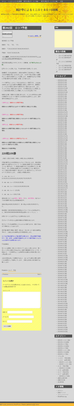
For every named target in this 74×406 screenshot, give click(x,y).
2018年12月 (61, 255)
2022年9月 (61, 166)
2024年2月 (61, 132)
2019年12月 (61, 231)
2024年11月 (61, 114)
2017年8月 (61, 287)
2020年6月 (61, 220)
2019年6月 (61, 243)
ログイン (60, 390)
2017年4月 (61, 295)
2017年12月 (61, 279)
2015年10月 (61, 331)
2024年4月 (61, 128)
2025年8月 (61, 96)
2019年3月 (61, 249)
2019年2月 (61, 251)
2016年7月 (61, 313)
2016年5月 (61, 317)
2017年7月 (61, 289)
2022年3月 (61, 178)
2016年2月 (61, 323)
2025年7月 (61, 98)
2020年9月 (61, 214)
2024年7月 (61, 122)
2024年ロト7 (61, 354)
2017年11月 (61, 281)
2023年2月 (61, 156)
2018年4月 (61, 271)
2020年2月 (61, 228)
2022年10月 (61, 164)
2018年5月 (61, 269)
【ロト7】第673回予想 (65, 67)
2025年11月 (61, 90)
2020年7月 (61, 218)
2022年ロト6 (61, 346)
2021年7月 (61, 194)
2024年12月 (61, 112)
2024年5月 (61, 126)
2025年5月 (61, 102)
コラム (60, 356)
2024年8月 (61, 120)
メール (5, 317)
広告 (61, 1)
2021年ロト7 (61, 344)
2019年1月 (61, 253)
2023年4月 (61, 152)
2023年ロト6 (63, 368)
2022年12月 (61, 160)
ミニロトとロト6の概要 (15, 1)
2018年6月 (61, 267)
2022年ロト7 (61, 348)
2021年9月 (61, 190)
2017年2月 (61, 299)
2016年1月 (61, 325)
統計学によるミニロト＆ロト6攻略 (37, 9)
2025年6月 (61, 100)
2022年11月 (61, 162)
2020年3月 (61, 226)
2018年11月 (61, 257)
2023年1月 (61, 158)
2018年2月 (61, 275)
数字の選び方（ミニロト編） (49, 1)
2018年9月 (61, 261)
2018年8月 (61, 263)
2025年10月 (61, 92)
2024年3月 (61, 130)
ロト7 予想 (12, 270)
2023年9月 (61, 142)
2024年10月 (61, 116)
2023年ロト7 (63, 376)
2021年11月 (61, 186)
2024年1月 (61, 134)
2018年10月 (61, 259)
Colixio (37, 404)
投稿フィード (62, 392)
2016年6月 (61, 315)
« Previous (5, 274)
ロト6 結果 (61, 370)
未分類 (60, 382)
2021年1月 (61, 206)
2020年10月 (61, 212)
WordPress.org (62, 396)
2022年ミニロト (64, 362)
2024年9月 (61, 118)
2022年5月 (61, 174)
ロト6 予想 (61, 366)
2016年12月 (61, 303)
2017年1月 (61, 301)
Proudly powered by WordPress (10, 404)
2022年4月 (61, 176)
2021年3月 (61, 202)
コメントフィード (63, 394)
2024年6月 (61, 124)
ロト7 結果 (61, 374)
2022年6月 (61, 172)
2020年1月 (61, 230)
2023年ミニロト (64, 364)
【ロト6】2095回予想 (64, 65)
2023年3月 (61, 154)
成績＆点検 (61, 378)
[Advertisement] (64, 39)
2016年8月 (61, 311)
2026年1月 (61, 86)
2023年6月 (61, 148)
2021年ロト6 (61, 342)
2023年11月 (61, 138)
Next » (39, 274)
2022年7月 (61, 170)
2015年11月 (61, 329)
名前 (5, 312)
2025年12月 (61, 88)
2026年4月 (61, 80)
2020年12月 (61, 208)
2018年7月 (61, 265)
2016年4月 (61, 319)
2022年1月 (61, 182)
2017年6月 (61, 291)
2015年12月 (61, 327)
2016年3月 (61, 321)
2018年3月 (61, 273)
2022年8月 (61, 168)
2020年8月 (61, 216)
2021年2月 (61, 204)
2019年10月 (61, 235)
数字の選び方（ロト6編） (31, 1)
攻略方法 (60, 380)
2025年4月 (61, 104)
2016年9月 (61, 309)
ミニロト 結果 (62, 360)
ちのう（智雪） (34, 36)
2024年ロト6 (61, 352)
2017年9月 (61, 285)
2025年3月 (61, 106)
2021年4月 (61, 200)
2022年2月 (61, 180)
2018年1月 (61, 277)
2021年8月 (61, 192)
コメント (6, 290)
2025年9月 (61, 94)
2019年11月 (61, 233)
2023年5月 (61, 150)
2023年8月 (61, 144)
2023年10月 (61, 140)
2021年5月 (61, 198)
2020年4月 (61, 224)
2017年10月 (61, 283)
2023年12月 (61, 136)
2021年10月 (61, 188)
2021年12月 (61, 184)
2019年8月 (61, 239)
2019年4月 (61, 247)
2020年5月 (61, 222)
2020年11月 (61, 210)
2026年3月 (61, 82)
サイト (5, 321)
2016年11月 (61, 305)
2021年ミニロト (62, 340)
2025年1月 (61, 110)
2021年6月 (61, 196)
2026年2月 (61, 84)
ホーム (4, 1)
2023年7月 (61, 146)
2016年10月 (61, 307)
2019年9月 (61, 237)
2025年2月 (61, 108)
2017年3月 (61, 297)
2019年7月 (61, 241)
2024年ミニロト (62, 350)
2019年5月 (61, 245)
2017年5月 (61, 293)
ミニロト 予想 (62, 358)
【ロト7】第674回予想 (65, 55)
